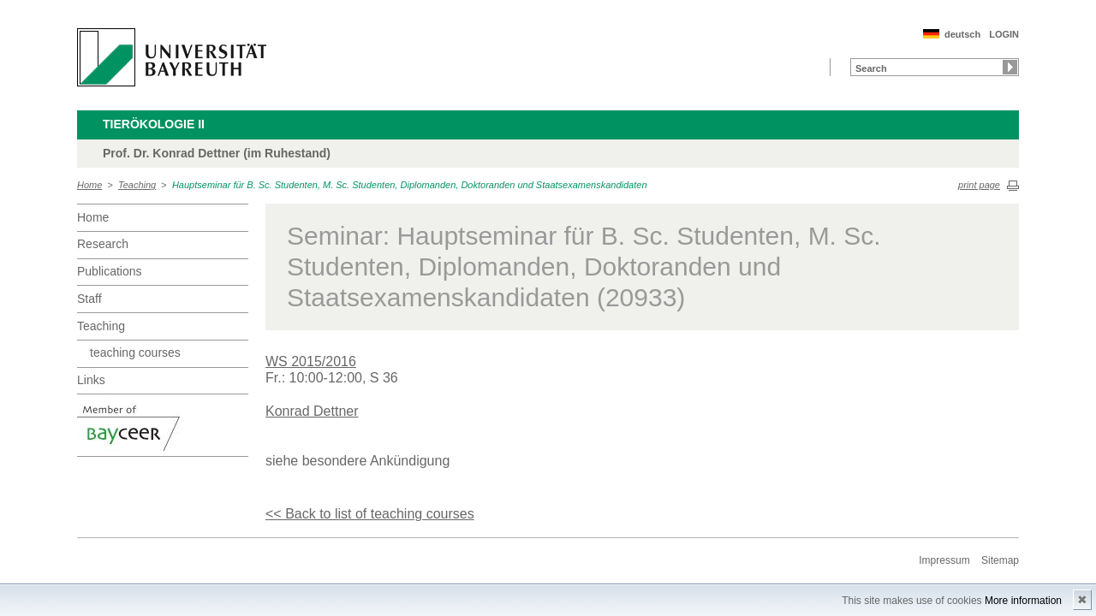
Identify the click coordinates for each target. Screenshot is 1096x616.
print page (979, 185)
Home (89, 185)
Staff (89, 298)
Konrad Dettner (312, 411)
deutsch (962, 34)
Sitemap (1000, 560)
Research (102, 244)
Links (91, 380)
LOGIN (1004, 34)
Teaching (137, 185)
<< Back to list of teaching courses (369, 513)
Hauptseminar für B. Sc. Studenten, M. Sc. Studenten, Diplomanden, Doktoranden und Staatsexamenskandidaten (409, 185)
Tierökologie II (154, 124)
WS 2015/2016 (310, 361)
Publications (109, 271)
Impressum (944, 560)
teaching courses (135, 352)
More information (1023, 601)
